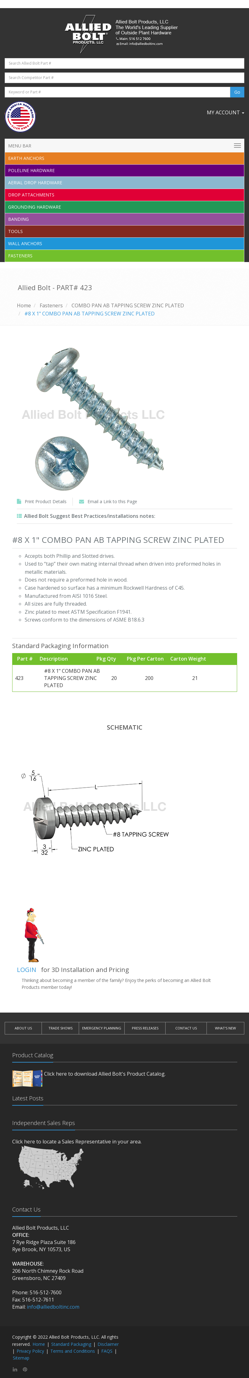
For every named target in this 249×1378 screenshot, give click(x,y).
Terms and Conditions (72, 1351)
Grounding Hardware (34, 207)
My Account (225, 112)
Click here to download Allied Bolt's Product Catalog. (105, 1073)
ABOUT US (23, 1028)
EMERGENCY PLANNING (101, 1028)
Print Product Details (46, 501)
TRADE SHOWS (60, 1028)
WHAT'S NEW (225, 1028)
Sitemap (21, 1358)
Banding (18, 219)
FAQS (106, 1351)
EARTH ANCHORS (26, 158)
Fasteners (20, 256)
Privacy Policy (30, 1351)
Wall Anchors (25, 243)
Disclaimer (108, 1344)
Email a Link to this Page (112, 501)
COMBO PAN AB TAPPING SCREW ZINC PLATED (128, 305)
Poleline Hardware (31, 170)
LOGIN (26, 969)
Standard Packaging (71, 1344)
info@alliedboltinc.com (53, 1306)
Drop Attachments (31, 195)
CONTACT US (186, 1028)
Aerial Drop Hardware (35, 183)
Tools (15, 231)
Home (24, 305)
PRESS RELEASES (145, 1028)
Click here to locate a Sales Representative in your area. (77, 1141)
